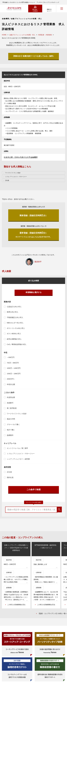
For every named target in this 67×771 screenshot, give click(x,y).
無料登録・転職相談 (35, 10)
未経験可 (10, 403)
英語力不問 (11, 419)
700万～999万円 (13, 363)
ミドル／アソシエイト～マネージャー (21, 454)
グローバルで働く (13, 424)
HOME (4, 35)
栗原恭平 (38, 262)
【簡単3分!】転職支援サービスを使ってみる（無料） (33, 56)
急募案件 (10, 435)
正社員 (9, 472)
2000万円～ (11, 379)
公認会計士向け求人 (14, 307)
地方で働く (11, 430)
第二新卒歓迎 (12, 408)
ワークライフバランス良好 (16, 414)
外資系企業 (11, 397)
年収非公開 (11, 384)
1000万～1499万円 (14, 368)
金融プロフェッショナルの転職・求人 (22, 35)
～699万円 (10, 357)
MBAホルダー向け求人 (15, 323)
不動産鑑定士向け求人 (15, 317)
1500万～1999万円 (14, 374)
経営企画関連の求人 (14, 339)
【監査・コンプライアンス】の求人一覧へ (52, 613)
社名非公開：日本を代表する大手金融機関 (20, 157)
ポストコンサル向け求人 (16, 328)
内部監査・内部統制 (45, 35)
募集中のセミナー (49, 10)
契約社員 (10, 477)
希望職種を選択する (34, 292)
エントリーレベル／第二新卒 (17, 448)
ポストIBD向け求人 (14, 334)
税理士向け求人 (12, 312)
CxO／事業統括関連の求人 (16, 344)
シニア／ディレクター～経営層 (18, 459)
